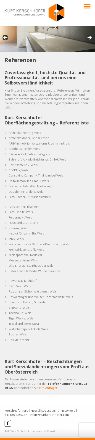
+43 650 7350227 (16, 415)
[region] (47, 39)
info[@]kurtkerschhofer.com (49, 415)
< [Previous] (5, 37)
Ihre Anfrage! (48, 388)
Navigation (87, 6)
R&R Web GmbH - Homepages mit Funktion (31, 431)
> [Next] (89, 37)
